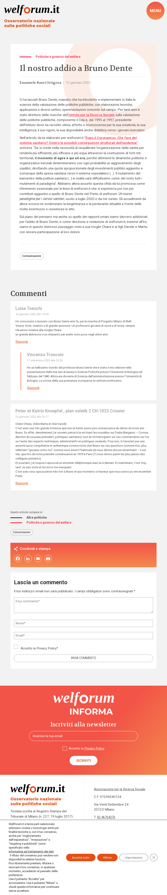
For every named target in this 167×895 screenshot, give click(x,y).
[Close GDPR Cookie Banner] (153, 855)
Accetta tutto (76, 855)
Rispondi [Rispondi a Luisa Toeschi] (21, 343)
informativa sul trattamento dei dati (30, 851)
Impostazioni (132, 855)
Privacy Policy (47, 650)
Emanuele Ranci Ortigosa (41, 83)
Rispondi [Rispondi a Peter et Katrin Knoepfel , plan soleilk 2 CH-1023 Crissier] (21, 484)
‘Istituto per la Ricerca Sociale (91, 115)
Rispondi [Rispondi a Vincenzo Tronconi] (33, 389)
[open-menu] (155, 10)
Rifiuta (104, 855)
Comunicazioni (32, 256)
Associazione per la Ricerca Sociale (120, 792)
